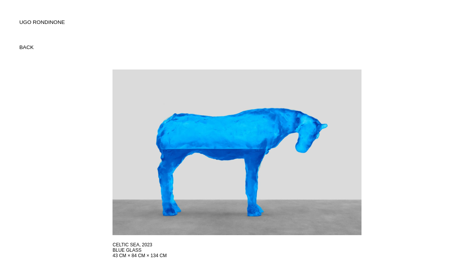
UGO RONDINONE (42, 22)
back (26, 47)
